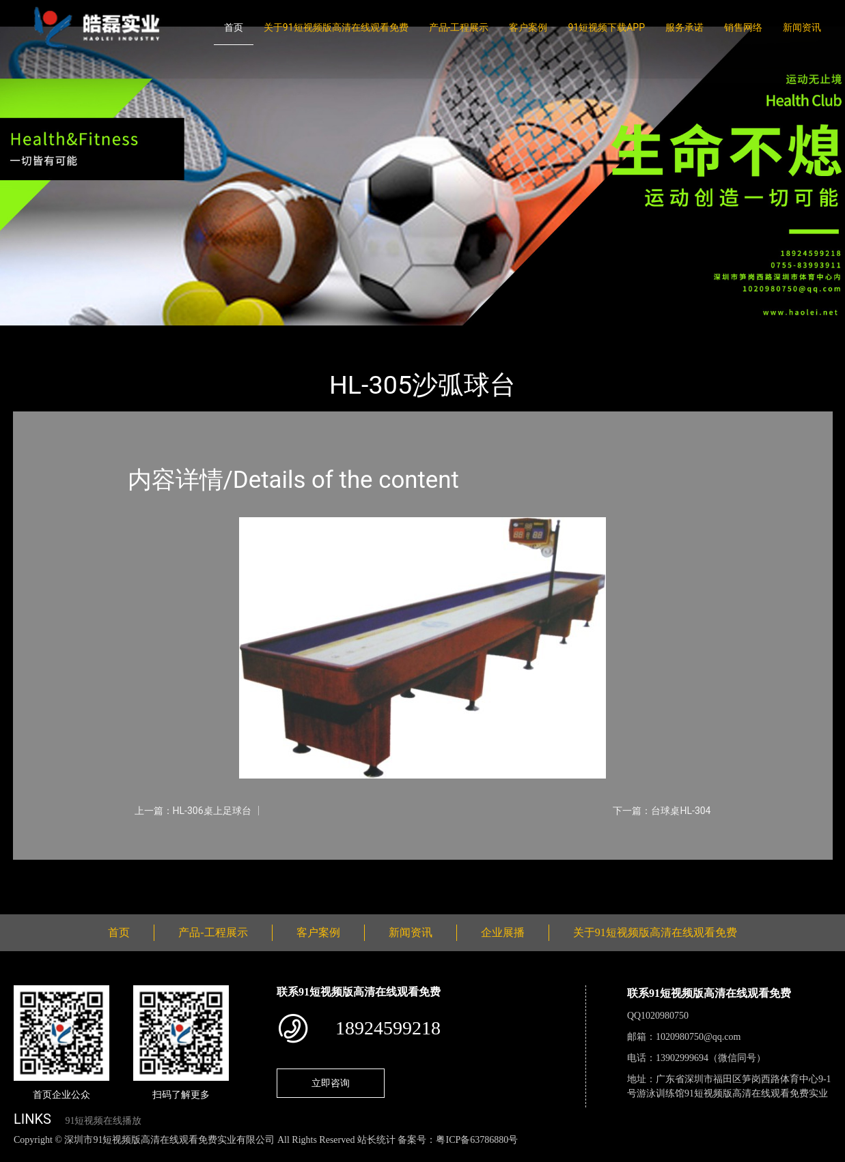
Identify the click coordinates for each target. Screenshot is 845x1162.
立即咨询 (330, 1082)
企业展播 (503, 932)
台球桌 (158, 334)
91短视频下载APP (606, 27)
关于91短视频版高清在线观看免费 (336, 27)
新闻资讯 (802, 27)
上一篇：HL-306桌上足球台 (193, 810)
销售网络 (743, 27)
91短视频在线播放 (103, 1121)
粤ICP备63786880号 (477, 1140)
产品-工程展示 (459, 27)
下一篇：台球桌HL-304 (661, 810)
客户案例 (528, 27)
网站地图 (20, 1154)
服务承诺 (684, 27)
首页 (233, 27)
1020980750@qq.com (698, 1037)
